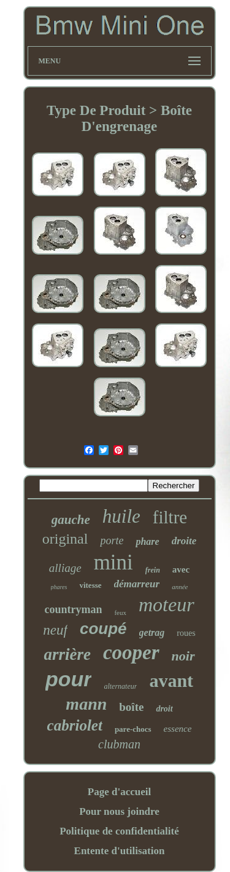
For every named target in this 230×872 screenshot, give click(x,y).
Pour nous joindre (119, 811)
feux (120, 612)
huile (121, 516)
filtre (170, 517)
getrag (152, 632)
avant (171, 680)
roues (186, 633)
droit (164, 708)
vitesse (90, 585)
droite (184, 541)
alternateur (120, 686)
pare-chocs (133, 729)
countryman (73, 609)
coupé (103, 628)
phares (59, 587)
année (180, 586)
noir (183, 656)
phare (147, 541)
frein (152, 570)
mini (113, 562)
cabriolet (74, 725)
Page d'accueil (119, 792)
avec (181, 569)
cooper (131, 652)
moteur (166, 604)
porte (111, 540)
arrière (67, 654)
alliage (65, 567)
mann (86, 703)
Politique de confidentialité (119, 831)
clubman (119, 744)
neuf (55, 630)
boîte (131, 706)
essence (178, 729)
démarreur (137, 584)
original (65, 539)
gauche (71, 519)
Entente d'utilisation (119, 851)
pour (68, 679)
